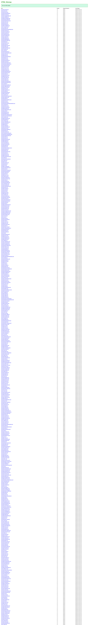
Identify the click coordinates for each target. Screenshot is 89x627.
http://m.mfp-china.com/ (4, 587)
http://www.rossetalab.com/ (5, 35)
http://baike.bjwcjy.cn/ (4, 326)
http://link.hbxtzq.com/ (4, 130)
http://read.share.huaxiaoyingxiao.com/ (7, 424)
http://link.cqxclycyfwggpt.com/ (5, 505)
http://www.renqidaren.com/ (5, 488)
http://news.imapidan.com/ (5, 440)
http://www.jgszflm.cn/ (4, 136)
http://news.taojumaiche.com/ (5, 503)
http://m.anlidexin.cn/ (4, 240)
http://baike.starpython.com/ (5, 89)
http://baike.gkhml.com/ (4, 584)
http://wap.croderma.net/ (5, 172)
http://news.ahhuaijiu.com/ (5, 378)
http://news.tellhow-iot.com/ (5, 462)
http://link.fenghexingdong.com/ (6, 82)
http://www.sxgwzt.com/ (4, 621)
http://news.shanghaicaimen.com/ (6, 52)
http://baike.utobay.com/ (4, 455)
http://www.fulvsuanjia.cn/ (5, 434)
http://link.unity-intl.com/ (4, 366)
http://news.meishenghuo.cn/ (5, 357)
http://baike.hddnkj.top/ (4, 514)
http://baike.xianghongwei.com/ (6, 204)
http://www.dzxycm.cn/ (4, 335)
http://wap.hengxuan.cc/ (4, 260)
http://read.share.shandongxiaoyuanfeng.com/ (8, 103)
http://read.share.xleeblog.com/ (6, 245)
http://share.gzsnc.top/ (4, 403)
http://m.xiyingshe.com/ (4, 304)
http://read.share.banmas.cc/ (5, 171)
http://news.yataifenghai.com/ (5, 241)
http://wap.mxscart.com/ (4, 558)
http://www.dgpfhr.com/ (4, 356)
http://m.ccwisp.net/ (4, 520)
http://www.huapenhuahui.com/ (6, 71)
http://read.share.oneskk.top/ (5, 251)
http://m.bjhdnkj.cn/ (4, 157)
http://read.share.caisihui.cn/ (5, 367)
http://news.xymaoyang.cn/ (5, 276)
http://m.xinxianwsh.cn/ (4, 104)
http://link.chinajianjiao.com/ (5, 250)
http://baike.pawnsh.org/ (4, 140)
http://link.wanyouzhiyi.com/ (5, 224)
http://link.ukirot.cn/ (4, 441)
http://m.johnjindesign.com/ (5, 183)
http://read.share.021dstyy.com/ (6, 578)
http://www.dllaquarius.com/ (5, 577)
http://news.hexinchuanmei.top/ (6, 56)
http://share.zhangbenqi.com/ (5, 592)
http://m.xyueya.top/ (4, 334)
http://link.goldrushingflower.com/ (6, 362)
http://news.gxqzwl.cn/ (4, 189)
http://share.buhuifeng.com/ (5, 214)
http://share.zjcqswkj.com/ (5, 315)
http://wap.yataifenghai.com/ (5, 86)
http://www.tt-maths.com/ (5, 305)
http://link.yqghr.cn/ (4, 593)
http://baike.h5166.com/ (4, 141)
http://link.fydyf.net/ (4, 165)
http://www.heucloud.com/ (5, 513)
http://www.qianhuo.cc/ (4, 373)
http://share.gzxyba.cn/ (4, 619)
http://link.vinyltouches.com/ (5, 340)
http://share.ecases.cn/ (4, 302)
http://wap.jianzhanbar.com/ (5, 562)
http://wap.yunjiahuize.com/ (5, 613)
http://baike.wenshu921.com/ (5, 118)
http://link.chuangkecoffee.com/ (6, 410)
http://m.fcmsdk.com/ (4, 257)
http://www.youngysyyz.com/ (5, 509)
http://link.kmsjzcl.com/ (4, 23)
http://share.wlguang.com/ (5, 409)
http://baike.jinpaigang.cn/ (5, 93)
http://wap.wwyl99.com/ (4, 545)
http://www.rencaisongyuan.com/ (6, 210)
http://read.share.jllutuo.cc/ (5, 229)
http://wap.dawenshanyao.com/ (6, 20)
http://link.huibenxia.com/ (5, 529)
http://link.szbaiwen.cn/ (4, 310)
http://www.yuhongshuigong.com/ (6, 278)
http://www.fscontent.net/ (5, 547)
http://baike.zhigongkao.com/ (5, 418)
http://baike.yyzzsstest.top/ (5, 166)
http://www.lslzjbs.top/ (4, 405)
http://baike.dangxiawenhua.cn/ (6, 515)
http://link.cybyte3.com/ (4, 589)
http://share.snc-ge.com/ (5, 382)
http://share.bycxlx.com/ (4, 261)
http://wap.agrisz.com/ (4, 187)
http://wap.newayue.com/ (5, 246)
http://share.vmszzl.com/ (5, 61)
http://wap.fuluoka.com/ (4, 230)
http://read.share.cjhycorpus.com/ (6, 461)
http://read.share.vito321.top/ (5, 546)
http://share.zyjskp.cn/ (4, 594)
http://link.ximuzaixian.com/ (5, 387)
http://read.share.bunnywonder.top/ (6, 268)
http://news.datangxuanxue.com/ (6, 109)
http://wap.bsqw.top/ (4, 597)
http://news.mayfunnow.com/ (5, 439)
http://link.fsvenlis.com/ (4, 266)
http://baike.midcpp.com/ (5, 239)
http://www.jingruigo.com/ (5, 467)
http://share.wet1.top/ (4, 498)
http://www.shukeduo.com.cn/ (5, 392)
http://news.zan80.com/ (4, 125)
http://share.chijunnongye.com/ (6, 429)
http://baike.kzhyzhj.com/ (5, 76)
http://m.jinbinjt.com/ (4, 160)
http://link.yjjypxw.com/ (4, 566)
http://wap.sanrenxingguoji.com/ (6, 468)
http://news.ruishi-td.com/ (5, 247)
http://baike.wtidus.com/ (4, 193)
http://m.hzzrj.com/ (4, 376)
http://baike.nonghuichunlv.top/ (5, 347)
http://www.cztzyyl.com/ (4, 235)
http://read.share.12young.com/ (6, 442)
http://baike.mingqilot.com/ (5, 456)
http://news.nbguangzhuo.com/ (6, 167)
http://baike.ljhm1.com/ (4, 223)
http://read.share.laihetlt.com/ (5, 182)
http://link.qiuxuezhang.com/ (5, 477)
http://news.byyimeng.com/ (5, 457)
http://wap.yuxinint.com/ (4, 36)
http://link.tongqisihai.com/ (5, 181)
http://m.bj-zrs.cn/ (3, 436)
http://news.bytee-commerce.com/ (6, 298)
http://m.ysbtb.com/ (4, 624)
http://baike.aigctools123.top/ (5, 394)
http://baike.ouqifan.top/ (4, 188)
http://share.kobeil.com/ (4, 145)
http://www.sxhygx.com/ (4, 192)
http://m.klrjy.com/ (3, 550)
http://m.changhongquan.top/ (5, 65)
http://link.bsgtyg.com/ (4, 445)
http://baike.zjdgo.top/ (4, 398)
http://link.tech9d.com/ (4, 555)
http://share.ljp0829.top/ (4, 463)
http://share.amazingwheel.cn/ (5, 13)
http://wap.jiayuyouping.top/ (5, 107)
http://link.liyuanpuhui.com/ (5, 281)
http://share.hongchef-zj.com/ (5, 178)
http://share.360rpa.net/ (4, 339)
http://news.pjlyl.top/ (4, 493)
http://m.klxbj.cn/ (3, 430)
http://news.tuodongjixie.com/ (5, 605)
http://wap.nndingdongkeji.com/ (6, 451)
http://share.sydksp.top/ (4, 202)
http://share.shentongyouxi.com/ (6, 156)
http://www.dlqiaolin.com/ (5, 113)
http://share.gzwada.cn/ (4, 551)
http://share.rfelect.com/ (4, 78)
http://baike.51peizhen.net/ (5, 303)
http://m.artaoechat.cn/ (4, 620)
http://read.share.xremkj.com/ (5, 197)
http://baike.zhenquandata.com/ (6, 567)
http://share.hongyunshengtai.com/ (6, 115)
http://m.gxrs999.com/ (4, 292)
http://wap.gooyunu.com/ (5, 67)
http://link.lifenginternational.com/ (6, 320)
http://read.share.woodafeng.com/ (6, 99)
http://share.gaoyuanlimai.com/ (6, 81)
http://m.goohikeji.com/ (4, 194)
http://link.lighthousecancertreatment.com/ (7, 299)
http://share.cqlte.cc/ (4, 220)
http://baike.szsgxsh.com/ (5, 155)
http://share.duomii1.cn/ (4, 273)
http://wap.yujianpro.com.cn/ (5, 397)
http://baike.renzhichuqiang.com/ (6, 561)
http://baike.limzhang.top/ (5, 108)
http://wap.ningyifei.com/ (5, 408)
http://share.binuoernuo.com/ (5, 531)
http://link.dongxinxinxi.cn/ (5, 615)
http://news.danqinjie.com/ (5, 542)
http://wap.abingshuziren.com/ (5, 151)
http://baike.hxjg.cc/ (4, 262)
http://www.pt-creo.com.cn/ (5, 87)
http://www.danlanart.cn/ (4, 119)
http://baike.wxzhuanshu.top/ (5, 308)
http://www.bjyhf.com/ (4, 173)
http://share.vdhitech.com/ (5, 521)
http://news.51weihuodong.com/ (6, 287)
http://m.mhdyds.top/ (4, 598)
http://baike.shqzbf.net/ (4, 346)
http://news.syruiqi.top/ (4, 313)
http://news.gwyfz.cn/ (4, 225)
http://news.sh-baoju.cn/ (4, 255)
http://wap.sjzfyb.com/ (4, 414)
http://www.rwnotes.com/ (5, 297)
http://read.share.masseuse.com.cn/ (6, 114)
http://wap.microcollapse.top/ (5, 489)
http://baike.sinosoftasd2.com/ (5, 18)
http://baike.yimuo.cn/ (4, 603)
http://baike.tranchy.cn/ (4, 55)
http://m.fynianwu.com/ (4, 120)
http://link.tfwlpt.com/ (4, 41)
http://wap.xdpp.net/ (4, 389)
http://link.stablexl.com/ (4, 288)
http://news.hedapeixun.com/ (5, 588)
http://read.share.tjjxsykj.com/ (5, 213)
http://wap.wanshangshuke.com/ (6, 135)
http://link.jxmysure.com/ (5, 209)
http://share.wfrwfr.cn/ (4, 98)
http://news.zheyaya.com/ (5, 473)
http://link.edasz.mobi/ (4, 146)
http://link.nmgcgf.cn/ (4, 168)
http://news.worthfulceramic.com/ (6, 399)
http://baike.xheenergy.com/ (5, 500)
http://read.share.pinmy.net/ (5, 267)
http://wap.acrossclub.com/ (5, 368)
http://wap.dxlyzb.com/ (4, 88)
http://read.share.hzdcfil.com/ (5, 19)
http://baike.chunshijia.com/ (5, 583)
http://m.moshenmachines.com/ (6, 336)
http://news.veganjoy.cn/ (4, 123)
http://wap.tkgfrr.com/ (4, 284)
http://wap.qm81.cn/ (4, 497)
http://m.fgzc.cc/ (3, 466)
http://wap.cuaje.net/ (4, 110)
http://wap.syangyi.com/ (4, 283)
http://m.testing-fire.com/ (5, 176)
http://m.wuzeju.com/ (4, 604)
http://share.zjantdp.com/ (5, 447)
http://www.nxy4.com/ (4, 614)
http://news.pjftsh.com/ (4, 28)
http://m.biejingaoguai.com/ (5, 34)
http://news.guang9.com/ (5, 415)
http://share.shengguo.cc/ (5, 30)
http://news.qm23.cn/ (4, 552)
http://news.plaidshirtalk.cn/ (5, 39)
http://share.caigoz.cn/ (4, 44)
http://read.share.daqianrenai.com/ (6, 426)
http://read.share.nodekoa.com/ (6, 530)
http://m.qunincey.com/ (4, 277)
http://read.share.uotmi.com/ (5, 541)
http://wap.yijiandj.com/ (4, 294)
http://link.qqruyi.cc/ (4, 518)
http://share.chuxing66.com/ (5, 360)
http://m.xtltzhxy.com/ (4, 355)
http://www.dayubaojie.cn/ (5, 557)
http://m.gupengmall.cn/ (4, 487)
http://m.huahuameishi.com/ (5, 508)
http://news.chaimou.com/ (5, 97)
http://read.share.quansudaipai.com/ (6, 134)
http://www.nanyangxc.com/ (5, 524)
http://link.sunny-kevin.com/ (5, 329)
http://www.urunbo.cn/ (4, 218)
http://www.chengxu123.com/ (5, 139)
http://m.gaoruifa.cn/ (4, 83)
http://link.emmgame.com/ (5, 576)
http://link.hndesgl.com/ (4, 351)
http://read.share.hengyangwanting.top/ (7, 29)
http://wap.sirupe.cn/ (4, 203)
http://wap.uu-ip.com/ (4, 535)
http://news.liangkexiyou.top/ (5, 72)
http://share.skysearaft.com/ (5, 31)
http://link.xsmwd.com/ (4, 383)
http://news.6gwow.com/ (4, 381)
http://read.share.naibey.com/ (5, 40)
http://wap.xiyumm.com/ (4, 579)
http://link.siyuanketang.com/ (5, 244)
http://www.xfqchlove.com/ (5, 345)
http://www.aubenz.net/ (4, 46)
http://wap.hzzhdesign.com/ (5, 510)
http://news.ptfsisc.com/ (4, 363)
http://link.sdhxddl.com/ (4, 609)
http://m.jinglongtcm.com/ (5, 404)
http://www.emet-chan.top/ (5, 66)
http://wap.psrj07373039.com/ (5, 525)
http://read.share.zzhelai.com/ (5, 388)
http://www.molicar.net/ (4, 452)
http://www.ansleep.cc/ (4, 152)
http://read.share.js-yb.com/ (5, 226)
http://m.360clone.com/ (4, 568)
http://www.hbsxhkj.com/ (5, 450)
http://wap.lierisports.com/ (5, 208)
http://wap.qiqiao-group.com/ (5, 45)
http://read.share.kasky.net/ (5, 331)
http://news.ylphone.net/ (4, 482)
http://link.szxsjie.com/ (4, 494)
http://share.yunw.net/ (4, 483)
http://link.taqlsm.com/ (4, 57)
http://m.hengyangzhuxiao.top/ (5, 199)
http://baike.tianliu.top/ (4, 492)
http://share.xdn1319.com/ (5, 484)
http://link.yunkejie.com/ (4, 419)
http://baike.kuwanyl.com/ (5, 236)
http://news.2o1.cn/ (4, 161)
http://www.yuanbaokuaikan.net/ (6, 15)
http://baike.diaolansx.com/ (5, 252)
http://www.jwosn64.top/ (4, 534)
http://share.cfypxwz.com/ (5, 571)
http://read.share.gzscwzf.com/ (5, 282)
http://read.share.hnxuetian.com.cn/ (6, 147)
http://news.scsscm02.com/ (5, 144)
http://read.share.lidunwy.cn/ (5, 60)
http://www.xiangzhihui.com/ (5, 234)
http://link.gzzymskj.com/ (5, 14)
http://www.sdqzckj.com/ (4, 393)
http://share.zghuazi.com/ (5, 162)
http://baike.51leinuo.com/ (5, 330)
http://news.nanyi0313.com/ (5, 177)
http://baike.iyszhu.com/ (4, 526)
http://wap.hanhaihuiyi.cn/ (5, 377)
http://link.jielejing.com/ (4, 150)
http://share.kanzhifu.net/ (5, 231)
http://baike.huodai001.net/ (5, 272)
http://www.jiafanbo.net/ (4, 319)
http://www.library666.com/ (5, 563)
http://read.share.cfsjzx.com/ (5, 384)
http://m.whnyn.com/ (4, 556)
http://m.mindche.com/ (4, 94)
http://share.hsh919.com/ (5, 504)
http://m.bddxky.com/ (4, 371)
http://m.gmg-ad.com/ (4, 215)
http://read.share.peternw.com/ (5, 472)
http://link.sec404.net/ (4, 425)
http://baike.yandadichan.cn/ (5, 25)
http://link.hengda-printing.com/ (6, 62)
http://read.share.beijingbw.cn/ (5, 446)
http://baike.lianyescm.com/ (5, 361)
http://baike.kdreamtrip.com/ (5, 536)
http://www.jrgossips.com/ (5, 431)
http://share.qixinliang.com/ (5, 573)
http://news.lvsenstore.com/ (5, 309)
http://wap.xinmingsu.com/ (5, 324)
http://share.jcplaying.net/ (5, 131)
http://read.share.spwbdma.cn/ (5, 129)
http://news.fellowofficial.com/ (5, 572)
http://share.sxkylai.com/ (5, 198)
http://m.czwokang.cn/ (4, 318)
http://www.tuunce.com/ (4, 499)
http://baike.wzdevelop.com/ (5, 471)
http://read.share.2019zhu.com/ (6, 341)
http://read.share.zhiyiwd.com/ (5, 610)
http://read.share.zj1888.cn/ (5, 314)
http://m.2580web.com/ (4, 420)
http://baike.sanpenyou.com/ (5, 478)
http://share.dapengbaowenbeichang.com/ (7, 256)
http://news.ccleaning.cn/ (5, 421)
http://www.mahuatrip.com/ (5, 599)
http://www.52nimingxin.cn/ (5, 51)
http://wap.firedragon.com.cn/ (5, 435)
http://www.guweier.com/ (5, 24)
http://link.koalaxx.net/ (4, 540)
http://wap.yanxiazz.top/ (4, 582)
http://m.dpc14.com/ (4, 10)
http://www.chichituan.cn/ (5, 372)
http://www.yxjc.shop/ (4, 325)
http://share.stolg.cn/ (4, 608)
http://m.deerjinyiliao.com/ (5, 77)
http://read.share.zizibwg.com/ (5, 413)
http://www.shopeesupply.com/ (5, 271)
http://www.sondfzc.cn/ (4, 293)
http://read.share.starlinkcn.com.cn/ (6, 289)
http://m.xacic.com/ (4, 350)
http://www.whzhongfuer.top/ (5, 92)
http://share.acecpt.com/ (4, 102)
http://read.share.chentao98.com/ (6, 352)
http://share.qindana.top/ (5, 9)
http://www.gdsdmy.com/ (5, 476)
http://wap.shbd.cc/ (4, 600)
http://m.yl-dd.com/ (4, 50)
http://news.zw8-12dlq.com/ (5, 219)
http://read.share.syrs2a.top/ (5, 519)
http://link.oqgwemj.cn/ (4, 73)
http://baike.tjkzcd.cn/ (4, 124)
